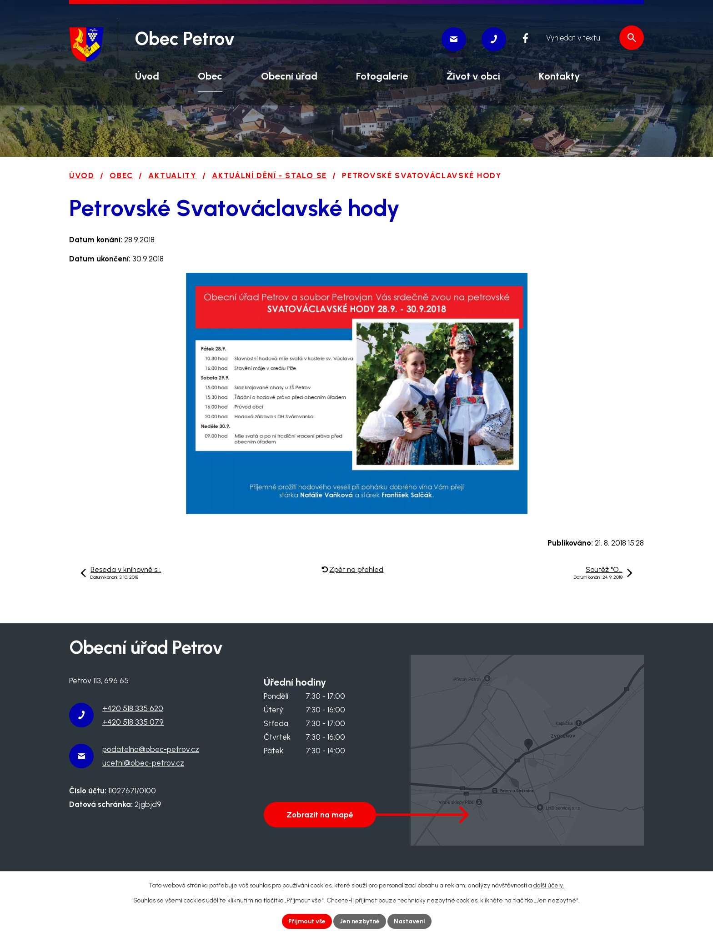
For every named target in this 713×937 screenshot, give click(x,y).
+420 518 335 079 (133, 722)
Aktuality (172, 175)
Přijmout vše (307, 921)
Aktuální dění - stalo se (269, 175)
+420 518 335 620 (132, 708)
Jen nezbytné (360, 921)
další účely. (548, 885)
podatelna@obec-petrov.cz (150, 749)
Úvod (82, 175)
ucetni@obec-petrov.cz (143, 762)
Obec (121, 175)
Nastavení (409, 921)
